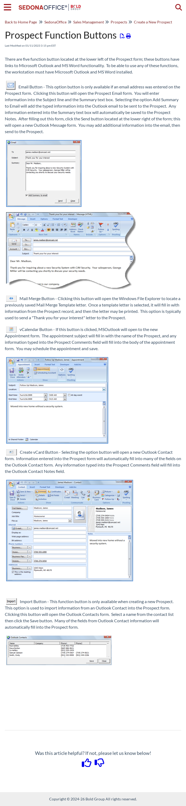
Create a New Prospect (153, 22)
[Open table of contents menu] (9, 6)
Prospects (119, 22)
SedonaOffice (55, 22)
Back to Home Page (21, 22)
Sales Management (88, 22)
